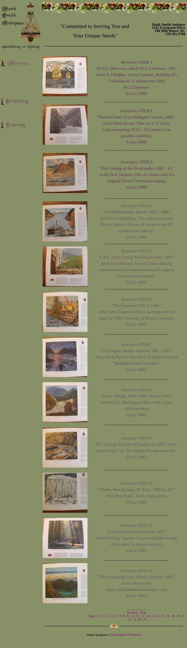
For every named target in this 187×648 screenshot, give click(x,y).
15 (152, 616)
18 (168, 616)
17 (163, 616)
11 (132, 616)
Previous (132, 612)
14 (148, 616)
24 (139, 619)
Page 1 (93, 616)
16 (157, 616)
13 (142, 616)
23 (134, 619)
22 (129, 619)
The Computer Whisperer (125, 634)
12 (137, 616)
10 (128, 616)
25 (144, 619)
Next (143, 612)
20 (178, 616)
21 (183, 616)
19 (172, 616)
